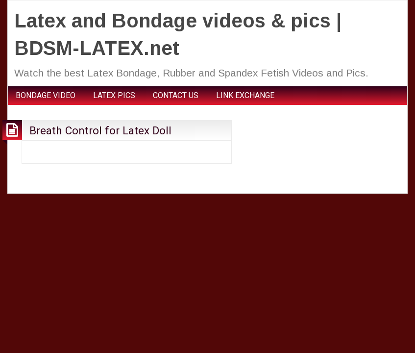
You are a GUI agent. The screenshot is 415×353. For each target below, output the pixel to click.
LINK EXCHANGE (245, 95)
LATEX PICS (114, 95)
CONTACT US (175, 95)
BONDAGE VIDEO (45, 95)
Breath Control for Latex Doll (100, 130)
